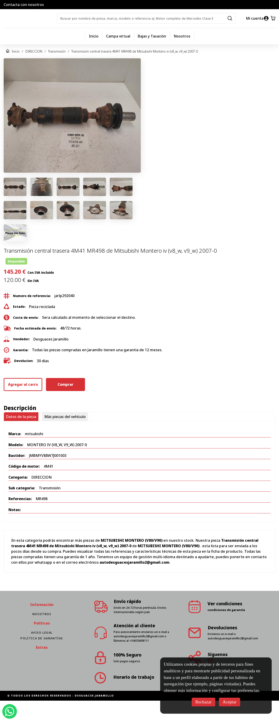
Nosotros (182, 36)
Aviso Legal (42, 632)
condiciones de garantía (226, 610)
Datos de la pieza (21, 416)
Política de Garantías (42, 638)
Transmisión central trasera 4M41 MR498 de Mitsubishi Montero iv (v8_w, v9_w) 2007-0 (134, 51)
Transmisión (57, 51)
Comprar (65, 384)
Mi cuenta (254, 18)
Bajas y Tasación (152, 36)
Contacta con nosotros (24, 4)
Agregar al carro (23, 384)
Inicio (93, 36)
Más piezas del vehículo (65, 416)
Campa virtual (118, 36)
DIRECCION (33, 51)
